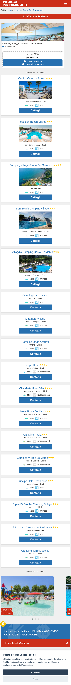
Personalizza (27, 665)
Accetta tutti (35, 672)
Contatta (35, 307)
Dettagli (35, 110)
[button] (32, 619)
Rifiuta (35, 679)
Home (9, 10)
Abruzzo (17, 10)
